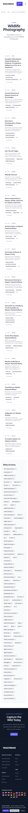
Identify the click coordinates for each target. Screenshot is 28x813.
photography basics (9, 587)
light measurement (9, 675)
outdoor (13, 505)
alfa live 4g (7, 633)
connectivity (7, 560)
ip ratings (7, 531)
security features (9, 695)
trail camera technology (10, 498)
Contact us (19, 3)
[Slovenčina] (14, 797)
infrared (6, 501)
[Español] (22, 793)
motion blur (16, 580)
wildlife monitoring (9, 475)
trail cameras (8, 472)
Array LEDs (4, 767)
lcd (19, 577)
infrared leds (19, 570)
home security (18, 662)
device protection (9, 646)
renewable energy (9, 692)
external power (8, 659)
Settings (23, 810)
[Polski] (22, 795)
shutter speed (8, 603)
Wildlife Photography (18, 12)
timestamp (7, 610)
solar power (7, 518)
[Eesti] (25, 793)
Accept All (5, 810)
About (16, 758)
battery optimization (10, 524)
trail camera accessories (11, 492)
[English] (19, 793)
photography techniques (11, 590)
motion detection (9, 478)
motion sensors (8, 682)
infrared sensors (9, 574)
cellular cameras (18, 636)
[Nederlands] (19, 795)
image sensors (16, 665)
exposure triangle (9, 567)
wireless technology (9, 623)
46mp (6, 626)
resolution (7, 534)
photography (16, 501)
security (7, 485)
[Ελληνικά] (17, 793)
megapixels (7, 678)
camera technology (9, 514)
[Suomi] (3, 795)
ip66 (15, 531)
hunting (6, 665)
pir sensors (7, 482)
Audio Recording (6, 758)
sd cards (7, 600)
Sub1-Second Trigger (11, 151)
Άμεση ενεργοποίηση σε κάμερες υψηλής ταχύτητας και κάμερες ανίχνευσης (14, 200)
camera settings (8, 511)
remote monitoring (9, 554)
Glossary (13, 90)
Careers (17, 764)
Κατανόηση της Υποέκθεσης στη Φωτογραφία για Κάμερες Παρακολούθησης (14, 308)
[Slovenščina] (17, 797)
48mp (13, 626)
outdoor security (9, 688)
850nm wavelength (9, 629)
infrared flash (8, 672)
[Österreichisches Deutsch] (3, 793)
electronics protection (10, 656)
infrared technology (9, 577)
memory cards (18, 678)
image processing (9, 551)
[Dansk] (11, 793)
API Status (4, 782)
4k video (12, 537)
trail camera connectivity (11, 613)
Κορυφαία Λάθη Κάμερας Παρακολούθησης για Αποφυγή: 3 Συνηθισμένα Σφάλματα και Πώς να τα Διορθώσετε (13, 63)
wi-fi (6, 505)
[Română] (25, 795)
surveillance (7, 606)
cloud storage (8, 642)
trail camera (17, 485)
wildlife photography (10, 488)
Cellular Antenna (6, 761)
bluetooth (7, 557)
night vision (18, 482)
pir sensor (20, 596)
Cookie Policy (18, 779)
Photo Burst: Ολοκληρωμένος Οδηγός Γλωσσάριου (13, 123)
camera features (9, 541)
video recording (8, 616)
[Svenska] (11, 797)
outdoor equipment (9, 583)
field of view (19, 659)
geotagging (7, 662)
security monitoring (9, 698)
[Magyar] (9, 795)
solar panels (19, 603)
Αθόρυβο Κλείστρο (11, 175)
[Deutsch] (14, 793)
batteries (21, 554)
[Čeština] (9, 793)
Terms (16, 776)
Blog (13, 56)
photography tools (9, 596)
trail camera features (10, 469)
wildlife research (18, 534)
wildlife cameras (9, 619)
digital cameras (8, 649)
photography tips (9, 593)
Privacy (17, 773)
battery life (7, 636)
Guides (3, 779)
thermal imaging (19, 518)
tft (15, 606)
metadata (7, 580)
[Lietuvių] (14, 795)
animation (16, 633)
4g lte (20, 626)
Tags (8, 12)
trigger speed (8, 521)
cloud (15, 557)
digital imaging (8, 652)
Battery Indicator (6, 764)
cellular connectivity (9, 639)
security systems (17, 600)
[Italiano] (11, 795)
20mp (20, 623)
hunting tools (8, 528)
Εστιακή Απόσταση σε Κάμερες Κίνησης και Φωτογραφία (12, 95)
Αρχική (3, 12)
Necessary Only (14, 810)
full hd (20, 514)
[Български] (6, 793)
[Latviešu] (17, 795)
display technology (9, 544)
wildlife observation (9, 508)
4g (5, 537)
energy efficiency (9, 564)
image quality (19, 528)
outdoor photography (10, 685)
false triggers (8, 570)
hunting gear (8, 547)
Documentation (5, 776)
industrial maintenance (10, 669)
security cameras (9, 495)
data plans (18, 642)
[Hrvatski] (6, 795)
